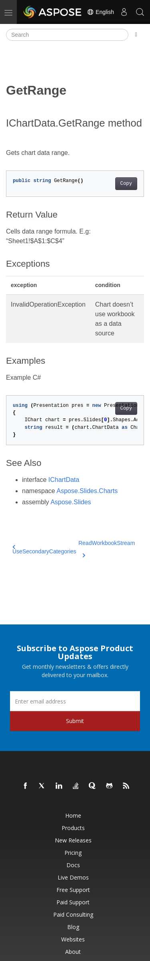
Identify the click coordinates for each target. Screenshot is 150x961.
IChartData (63, 479)
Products (73, 828)
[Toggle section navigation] (136, 35)
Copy (126, 183)
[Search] (67, 35)
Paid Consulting (73, 914)
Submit (75, 721)
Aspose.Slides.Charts (87, 490)
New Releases (73, 840)
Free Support (73, 890)
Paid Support (73, 902)
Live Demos (73, 877)
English (100, 12)
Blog (73, 927)
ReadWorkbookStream (106, 548)
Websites (73, 939)
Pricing (73, 852)
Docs (73, 865)
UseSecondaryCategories (44, 550)
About (73, 951)
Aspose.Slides (70, 502)
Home (73, 815)
